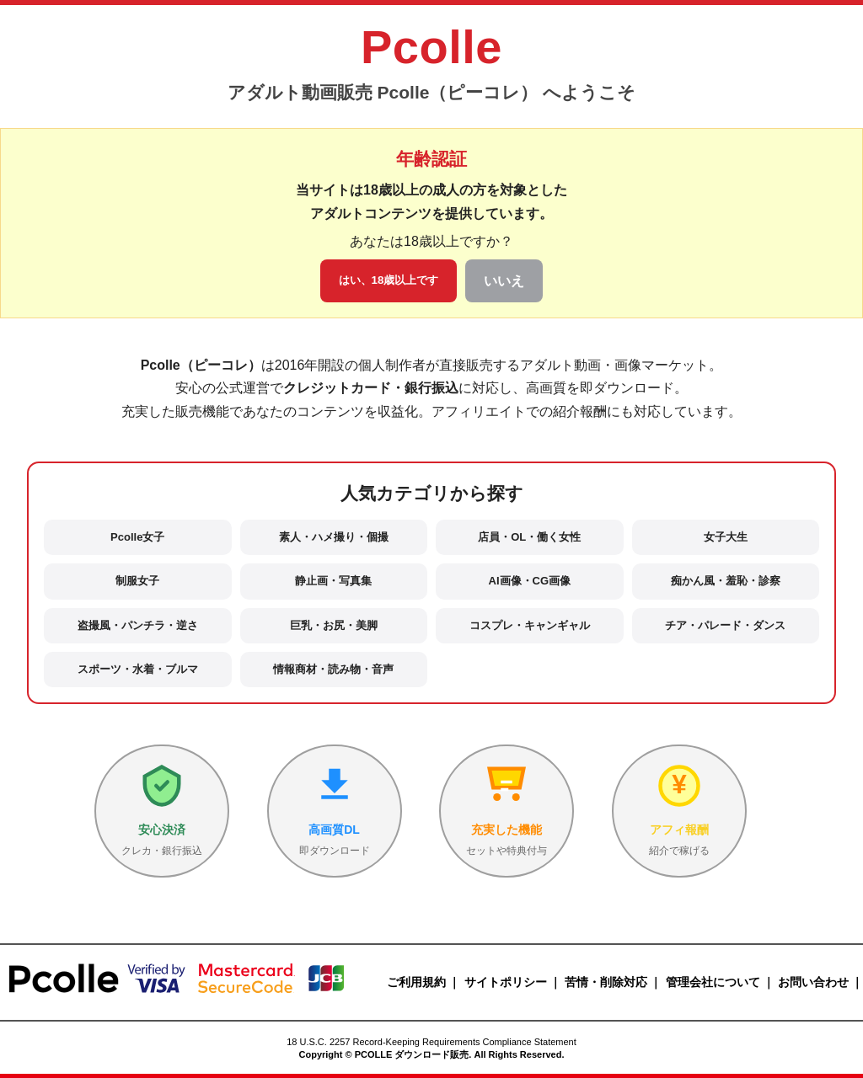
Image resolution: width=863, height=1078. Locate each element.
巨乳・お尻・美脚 (334, 625)
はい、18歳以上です (389, 280)
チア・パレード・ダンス (725, 625)
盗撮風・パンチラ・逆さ (138, 625)
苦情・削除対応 (606, 982)
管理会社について (713, 982)
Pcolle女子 (137, 537)
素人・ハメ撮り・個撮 (334, 537)
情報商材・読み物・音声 (333, 669)
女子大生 (726, 537)
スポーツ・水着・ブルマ (138, 669)
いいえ (504, 281)
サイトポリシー (505, 982)
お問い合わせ (813, 982)
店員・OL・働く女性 (529, 537)
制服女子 (137, 580)
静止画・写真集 (333, 580)
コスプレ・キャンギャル (529, 625)
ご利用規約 (416, 982)
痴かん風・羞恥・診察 (725, 580)
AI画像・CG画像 (530, 580)
